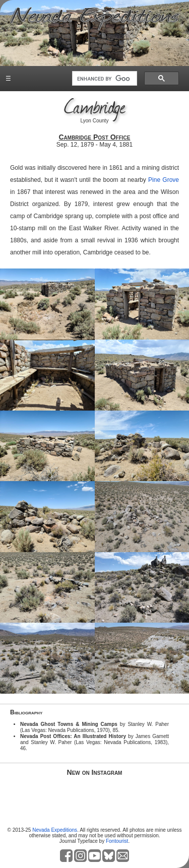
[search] (103, 78)
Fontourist (117, 841)
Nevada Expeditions (54, 830)
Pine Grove (163, 179)
